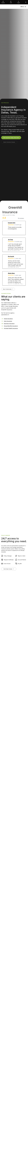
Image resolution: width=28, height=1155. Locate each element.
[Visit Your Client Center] (8, 569)
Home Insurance (8, 318)
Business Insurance (9, 323)
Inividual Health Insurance (11, 328)
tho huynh (11, 256)
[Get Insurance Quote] (11, 137)
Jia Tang (10, 239)
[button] (26, 2)
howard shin (11, 222)
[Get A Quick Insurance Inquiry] (9, 142)
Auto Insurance (8, 321)
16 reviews (21, 218)
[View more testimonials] (8, 289)
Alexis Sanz (11, 273)
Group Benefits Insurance (11, 326)
